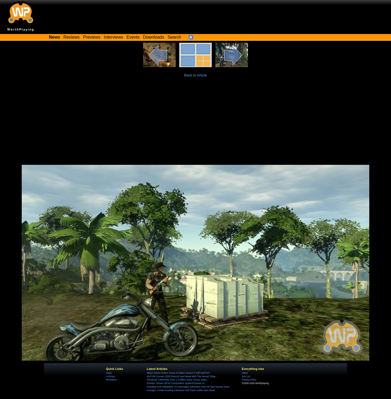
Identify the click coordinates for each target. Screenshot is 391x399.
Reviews (72, 37)
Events (133, 37)
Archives (110, 376)
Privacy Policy (249, 379)
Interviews (113, 37)
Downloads (153, 37)
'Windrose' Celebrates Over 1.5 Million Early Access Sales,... (178, 379)
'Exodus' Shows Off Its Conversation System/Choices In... (176, 383)
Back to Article (195, 75)
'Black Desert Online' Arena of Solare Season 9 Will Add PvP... (179, 373)
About (245, 373)
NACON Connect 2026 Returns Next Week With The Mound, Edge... (182, 376)
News (109, 373)
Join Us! (246, 376)
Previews (91, 37)
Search (174, 37)
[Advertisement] (195, 124)
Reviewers (111, 379)
